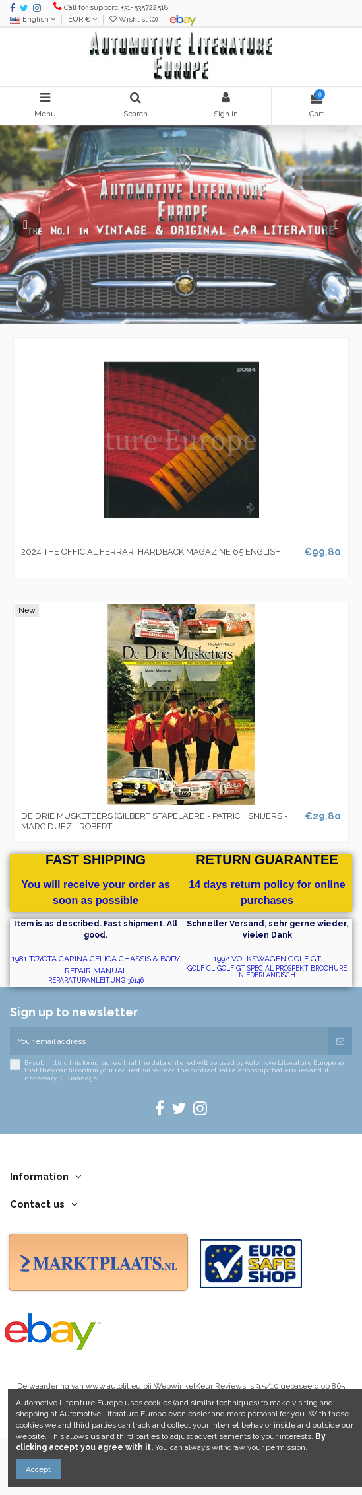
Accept (38, 1469)
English (32, 19)
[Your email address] (169, 1041)
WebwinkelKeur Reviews (200, 1386)
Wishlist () (134, 19)
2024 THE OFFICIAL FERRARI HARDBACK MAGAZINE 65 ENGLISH (151, 552)
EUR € (82, 19)
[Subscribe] (340, 1041)
